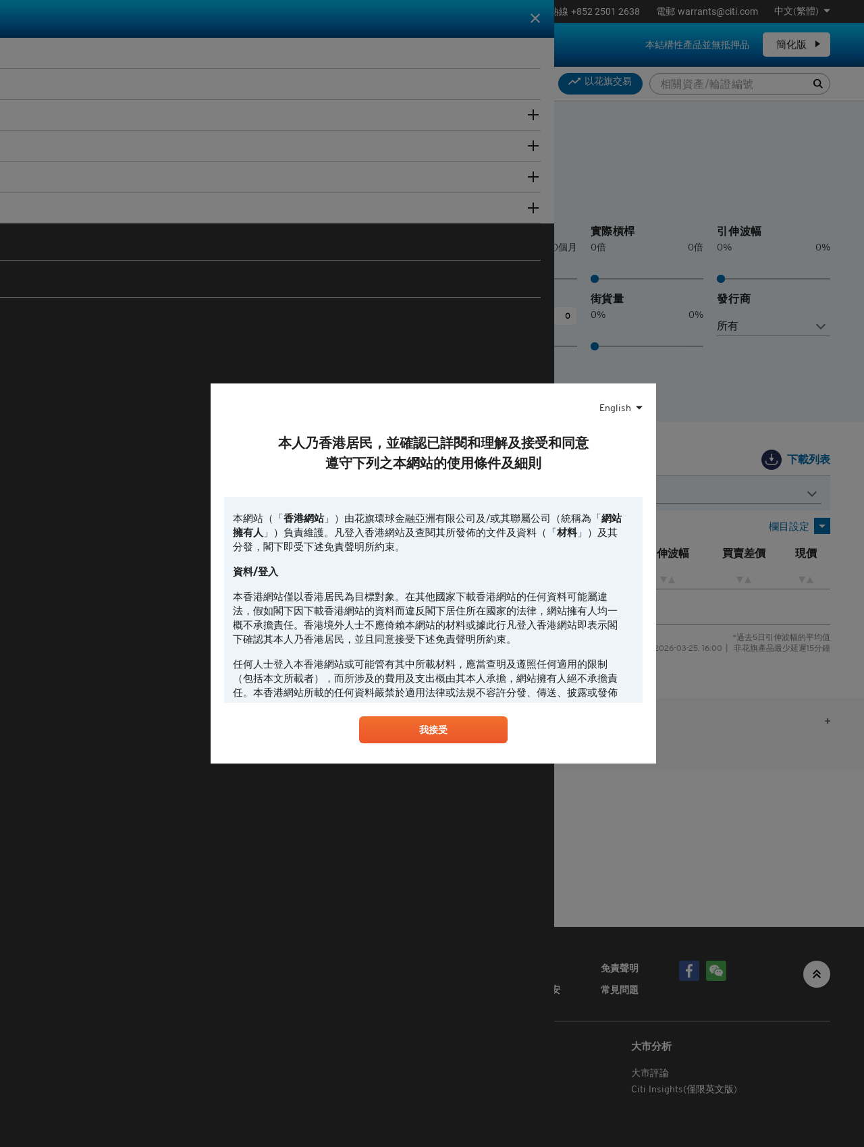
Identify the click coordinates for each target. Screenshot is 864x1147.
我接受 (433, 732)
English (615, 406)
